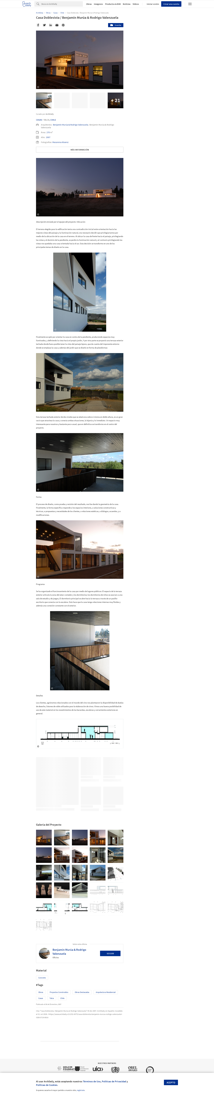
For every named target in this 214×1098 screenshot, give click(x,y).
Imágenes (98, 4)
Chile (53, 119)
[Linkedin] (51, 25)
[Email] (57, 25)
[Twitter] (44, 25)
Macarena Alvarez (60, 142)
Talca (52, 998)
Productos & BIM (113, 4)
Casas (39, 119)
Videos (136, 4)
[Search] (62, 4)
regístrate (81, 1090)
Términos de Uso (92, 1081)
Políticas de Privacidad (114, 1081)
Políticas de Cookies (46, 1085)
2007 (48, 137)
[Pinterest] (63, 25)
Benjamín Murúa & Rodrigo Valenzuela (70, 124)
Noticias (126, 4)
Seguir (110, 953)
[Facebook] (38, 25)
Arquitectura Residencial (106, 992)
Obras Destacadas (82, 992)
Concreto (42, 977)
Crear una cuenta (171, 4)
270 (48, 132)
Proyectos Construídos (59, 992)
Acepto (171, 1082)
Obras (89, 4)
